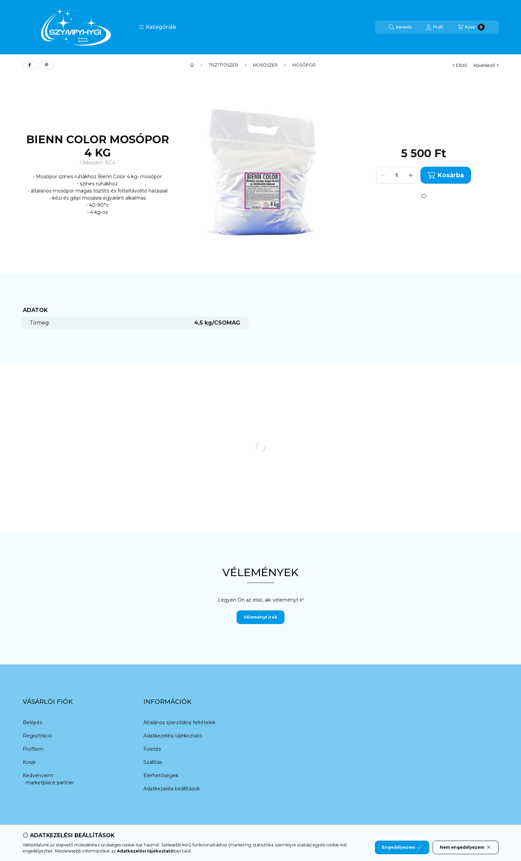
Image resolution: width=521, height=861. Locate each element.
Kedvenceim (38, 775)
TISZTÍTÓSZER (223, 65)
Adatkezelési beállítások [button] (171, 789)
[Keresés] (400, 27)
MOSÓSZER (265, 65)
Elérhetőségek (160, 775)
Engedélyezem (402, 847)
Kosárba (446, 175)
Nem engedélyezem (465, 847)
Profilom (33, 749)
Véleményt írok (260, 617)
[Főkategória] (192, 65)
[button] (158, 27)
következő (486, 65)
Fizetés (152, 749)
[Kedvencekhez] (424, 196)
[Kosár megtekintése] (471, 27)
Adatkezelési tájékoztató (172, 736)
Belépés (32, 722)
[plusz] (410, 175)
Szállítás (152, 762)
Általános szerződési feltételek (179, 722)
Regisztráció (37, 736)
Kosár (29, 762)
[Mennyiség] (396, 175)
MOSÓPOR (304, 65)
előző (459, 65)
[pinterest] (46, 65)
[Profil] (435, 27)
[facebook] (29, 65)
